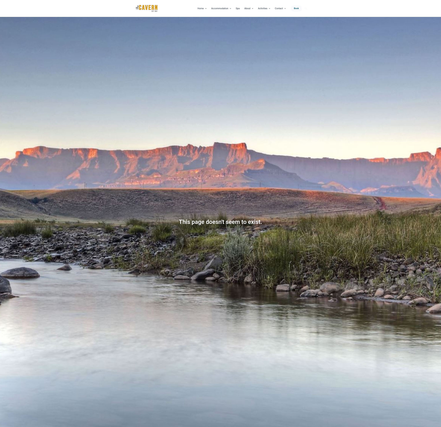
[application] (205, 8)
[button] (296, 8)
